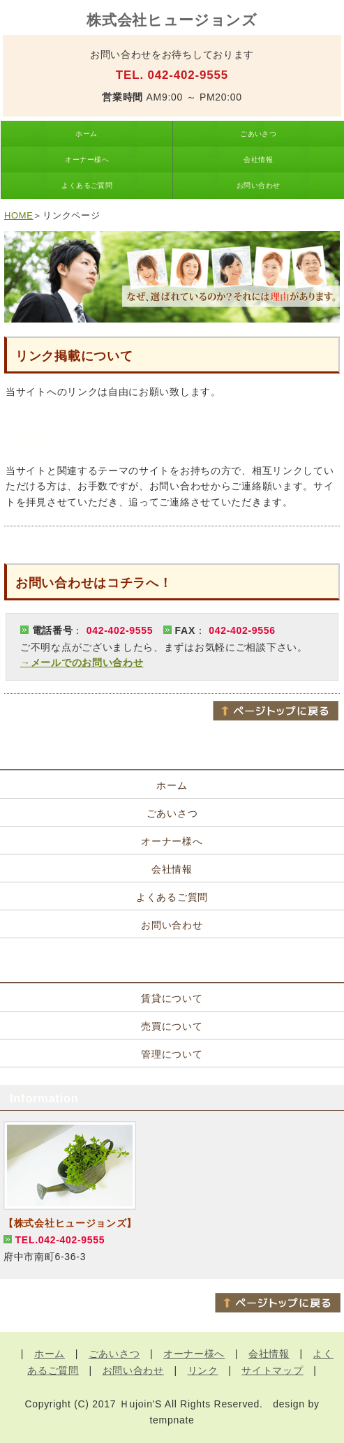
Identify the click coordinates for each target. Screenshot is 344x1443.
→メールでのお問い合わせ (81, 662)
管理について (171, 1054)
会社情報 (258, 159)
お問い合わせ (259, 185)
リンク (203, 1370)
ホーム (86, 134)
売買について (171, 1026)
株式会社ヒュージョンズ (172, 20)
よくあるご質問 (86, 185)
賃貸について (171, 998)
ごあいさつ (258, 134)
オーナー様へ (87, 159)
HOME (18, 215)
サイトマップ (272, 1370)
